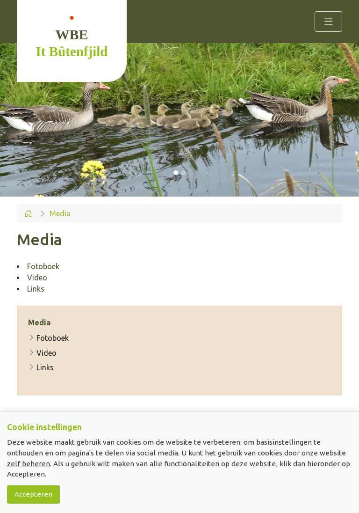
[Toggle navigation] (328, 21)
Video (42, 353)
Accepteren (33, 494)
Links (41, 367)
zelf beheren (28, 464)
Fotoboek (48, 338)
